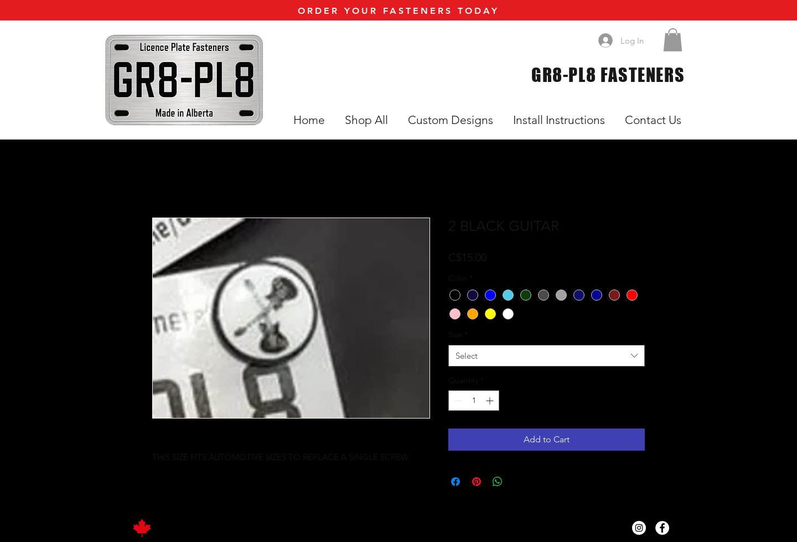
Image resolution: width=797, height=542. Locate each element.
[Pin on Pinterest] (476, 481)
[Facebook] (662, 528)
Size (458, 334)
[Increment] (491, 400)
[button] (672, 39)
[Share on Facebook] (455, 481)
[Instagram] (639, 528)
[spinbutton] (474, 400)
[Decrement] (457, 400)
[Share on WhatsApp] (497, 481)
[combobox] (546, 356)
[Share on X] (518, 481)
